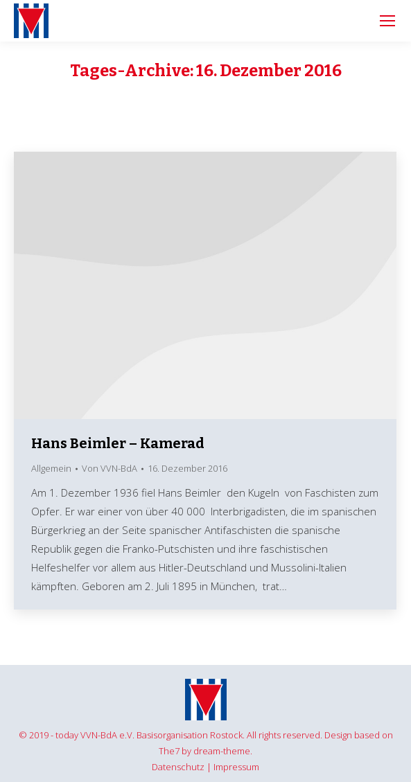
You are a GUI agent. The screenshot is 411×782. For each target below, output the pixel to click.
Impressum (236, 767)
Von (109, 468)
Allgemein (51, 468)
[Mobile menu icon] (387, 20)
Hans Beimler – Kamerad (117, 443)
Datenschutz (178, 767)
